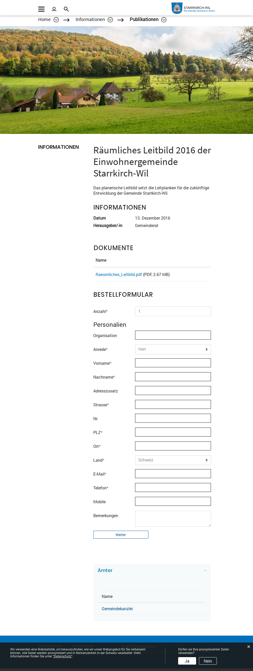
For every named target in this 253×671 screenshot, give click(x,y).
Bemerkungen (105, 518)
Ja (187, 661)
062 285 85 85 (175, 611)
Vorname (102, 365)
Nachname (104, 379)
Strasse (101, 407)
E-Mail (99, 476)
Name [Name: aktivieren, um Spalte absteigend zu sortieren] (107, 598)
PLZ (98, 435)
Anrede (100, 351)
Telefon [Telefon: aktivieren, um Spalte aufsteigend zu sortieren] (168, 598)
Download (196, 275)
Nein (208, 661)
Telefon (100, 490)
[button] (94, 19)
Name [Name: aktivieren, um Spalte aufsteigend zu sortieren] (101, 260)
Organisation (105, 338)
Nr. (95, 421)
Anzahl (100, 314)
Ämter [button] (105, 573)
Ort (97, 448)
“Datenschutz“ (62, 656)
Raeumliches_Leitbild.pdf (119, 274)
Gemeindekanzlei (117, 611)
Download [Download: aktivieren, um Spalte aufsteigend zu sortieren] (193, 260)
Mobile (99, 504)
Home (44, 19)
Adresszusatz (105, 393)
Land (98, 462)
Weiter (121, 537)
